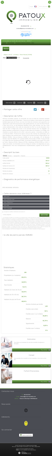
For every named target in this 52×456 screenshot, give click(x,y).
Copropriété (17, 156)
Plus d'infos (45, 350)
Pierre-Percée (11, 42)
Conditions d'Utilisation (33, 228)
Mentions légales (20, 446)
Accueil (4, 42)
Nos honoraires (26, 446)
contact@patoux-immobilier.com (25, 28)
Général (5, 156)
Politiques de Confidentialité (21, 228)
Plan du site (14, 446)
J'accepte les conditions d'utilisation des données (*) (14, 211)
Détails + (10, 156)
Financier (23, 156)
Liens (30, 446)
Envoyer (44, 215)
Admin (33, 446)
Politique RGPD (37, 446)
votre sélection (43, 6)
